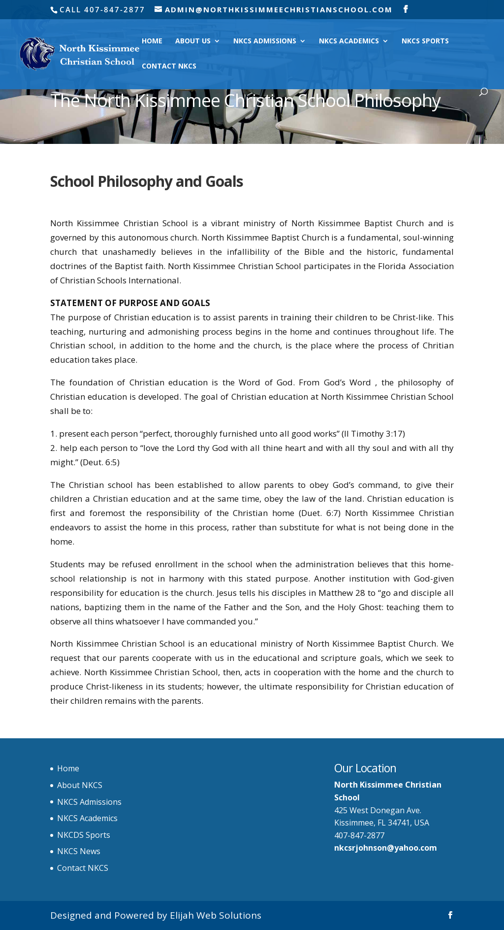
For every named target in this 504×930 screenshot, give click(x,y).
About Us (193, 41)
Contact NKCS (169, 66)
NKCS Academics (349, 41)
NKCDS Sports (83, 834)
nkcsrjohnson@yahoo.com (385, 847)
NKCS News (78, 851)
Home (152, 41)
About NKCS (79, 785)
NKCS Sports (425, 41)
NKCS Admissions (264, 41)
